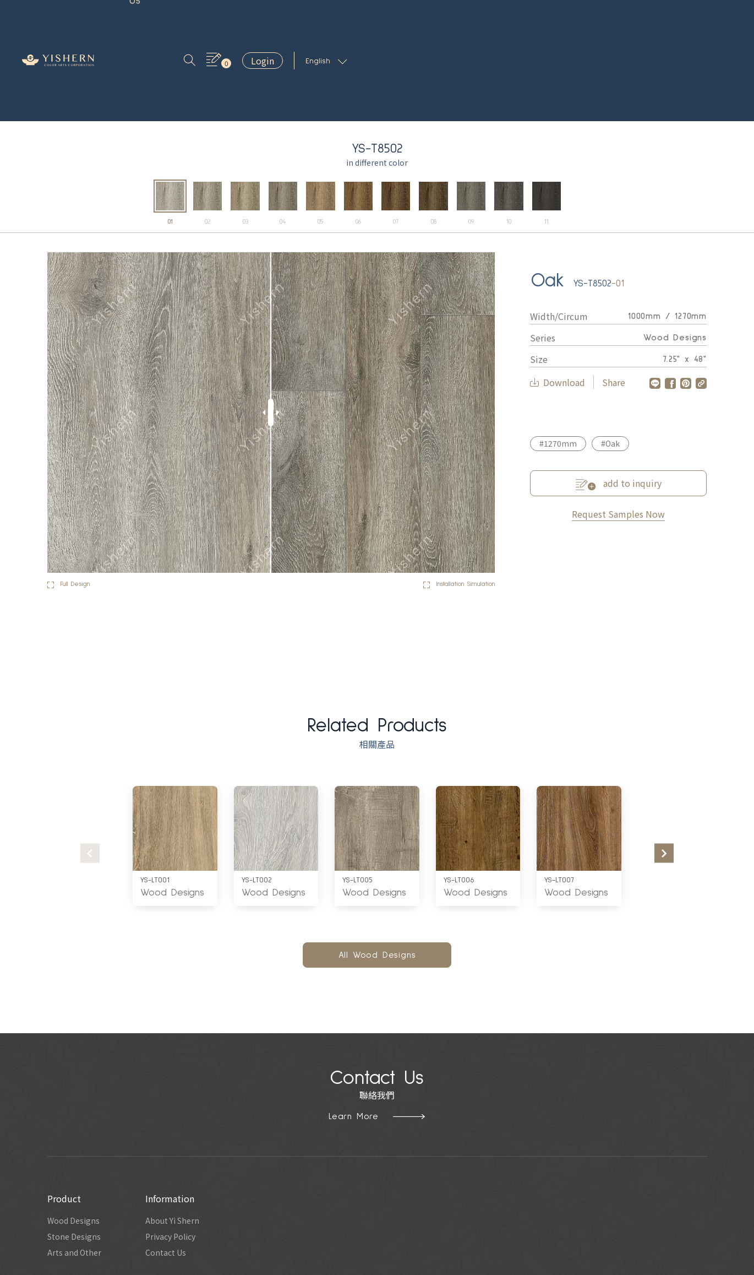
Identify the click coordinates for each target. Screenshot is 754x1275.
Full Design (73, 501)
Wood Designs (172, 809)
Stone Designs (76, 1155)
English (711, 17)
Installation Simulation (448, 501)
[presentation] (90, 769)
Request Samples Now (618, 429)
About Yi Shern (180, 1137)
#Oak (610, 359)
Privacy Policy (178, 1155)
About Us (258, 17)
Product (144, 17)
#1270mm (558, 359)
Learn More (377, 1032)
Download (557, 298)
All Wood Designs (377, 871)
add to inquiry (619, 399)
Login (647, 17)
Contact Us (319, 17)
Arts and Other (76, 1173)
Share (613, 298)
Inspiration (200, 17)
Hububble (449, 1265)
